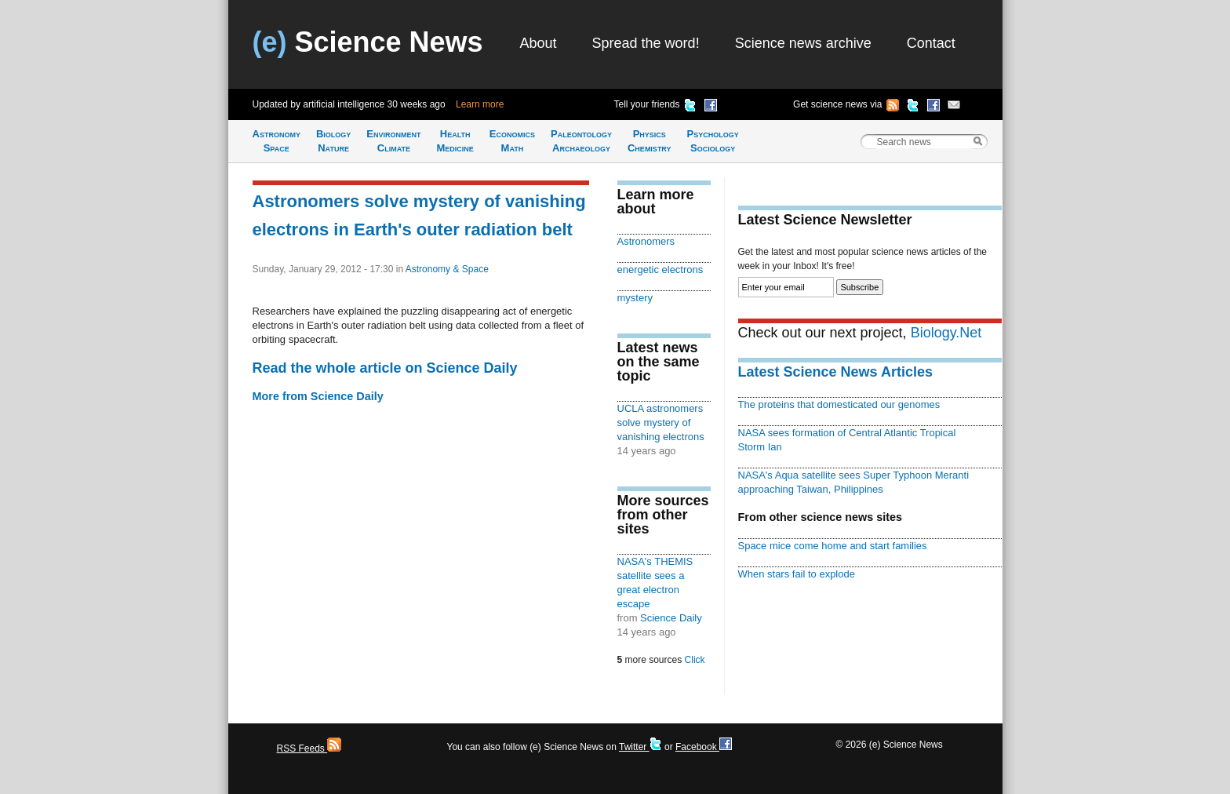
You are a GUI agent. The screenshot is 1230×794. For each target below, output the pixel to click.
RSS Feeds (309, 748)
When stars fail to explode (796, 574)
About (538, 43)
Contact (931, 43)
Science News (368, 42)
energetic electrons (660, 269)
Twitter (640, 746)
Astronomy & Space (447, 269)
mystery (635, 298)
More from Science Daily (318, 396)
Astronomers (646, 241)
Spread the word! (646, 43)
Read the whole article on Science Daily (385, 368)
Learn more (480, 104)
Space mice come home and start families (832, 546)
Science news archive (803, 43)
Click (695, 659)
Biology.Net (946, 333)
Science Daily (671, 618)
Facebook (703, 746)
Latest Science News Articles (835, 372)
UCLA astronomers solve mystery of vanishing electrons (660, 422)
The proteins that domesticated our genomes (839, 404)
